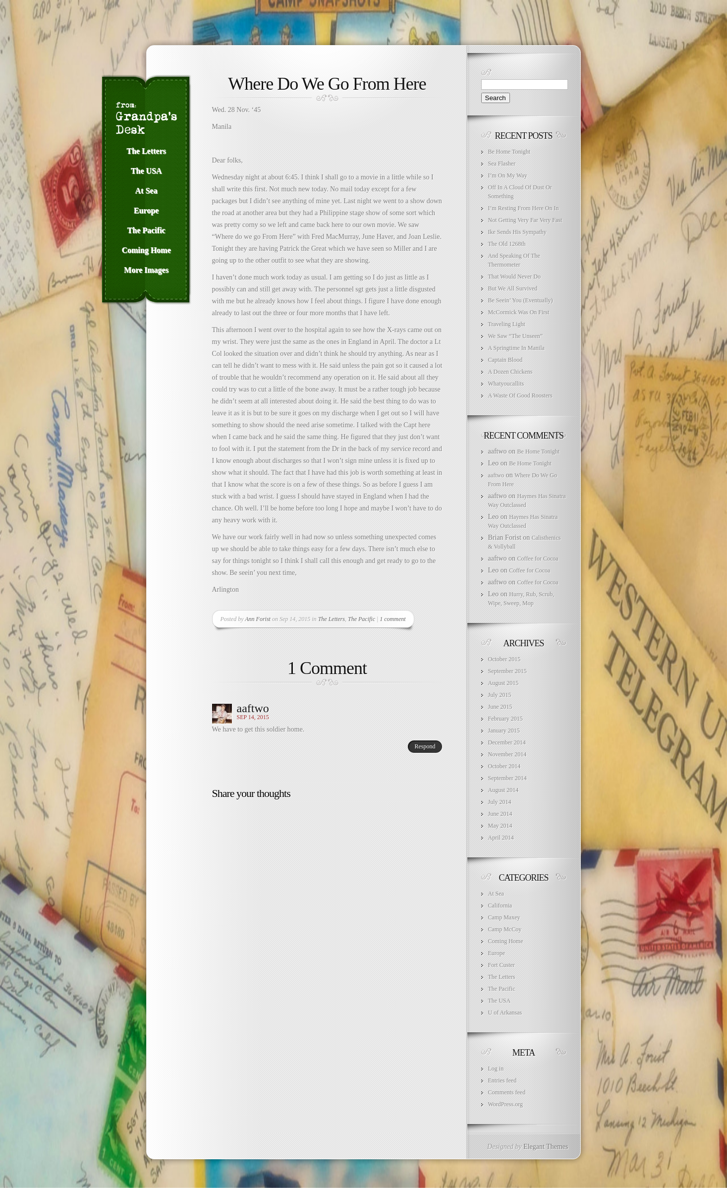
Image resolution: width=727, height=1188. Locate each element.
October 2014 (504, 766)
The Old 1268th (507, 243)
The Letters (331, 619)
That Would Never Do (514, 276)
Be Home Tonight (509, 151)
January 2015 (504, 730)
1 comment (392, 619)
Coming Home (505, 941)
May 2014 (500, 825)
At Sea (496, 893)
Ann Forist (258, 619)
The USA (499, 1000)
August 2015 (503, 682)
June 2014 (500, 813)
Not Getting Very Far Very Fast (525, 220)
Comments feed (507, 1092)
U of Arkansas (505, 1012)
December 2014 (507, 742)
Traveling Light (506, 324)
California (500, 905)
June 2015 (500, 706)
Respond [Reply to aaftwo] (425, 746)
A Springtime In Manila (516, 347)
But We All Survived (513, 288)
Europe (496, 953)
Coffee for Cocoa (538, 558)
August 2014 (503, 790)
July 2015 (499, 694)
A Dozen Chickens (510, 371)
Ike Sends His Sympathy (517, 231)
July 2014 (499, 801)
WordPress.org (505, 1104)
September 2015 (507, 671)
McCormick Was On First (519, 312)
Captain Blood (505, 359)
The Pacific (361, 619)
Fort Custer (501, 965)
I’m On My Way (507, 175)
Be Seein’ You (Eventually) (520, 300)
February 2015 (505, 718)
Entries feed (502, 1080)
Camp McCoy (505, 929)
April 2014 (501, 837)
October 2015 (504, 659)
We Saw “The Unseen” (515, 336)
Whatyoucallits (506, 383)
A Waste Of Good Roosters (520, 395)
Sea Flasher (502, 163)
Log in (496, 1068)
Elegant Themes (545, 1146)
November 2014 (507, 754)
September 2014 (507, 778)
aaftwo (253, 708)
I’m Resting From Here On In (523, 208)
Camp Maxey (504, 917)
